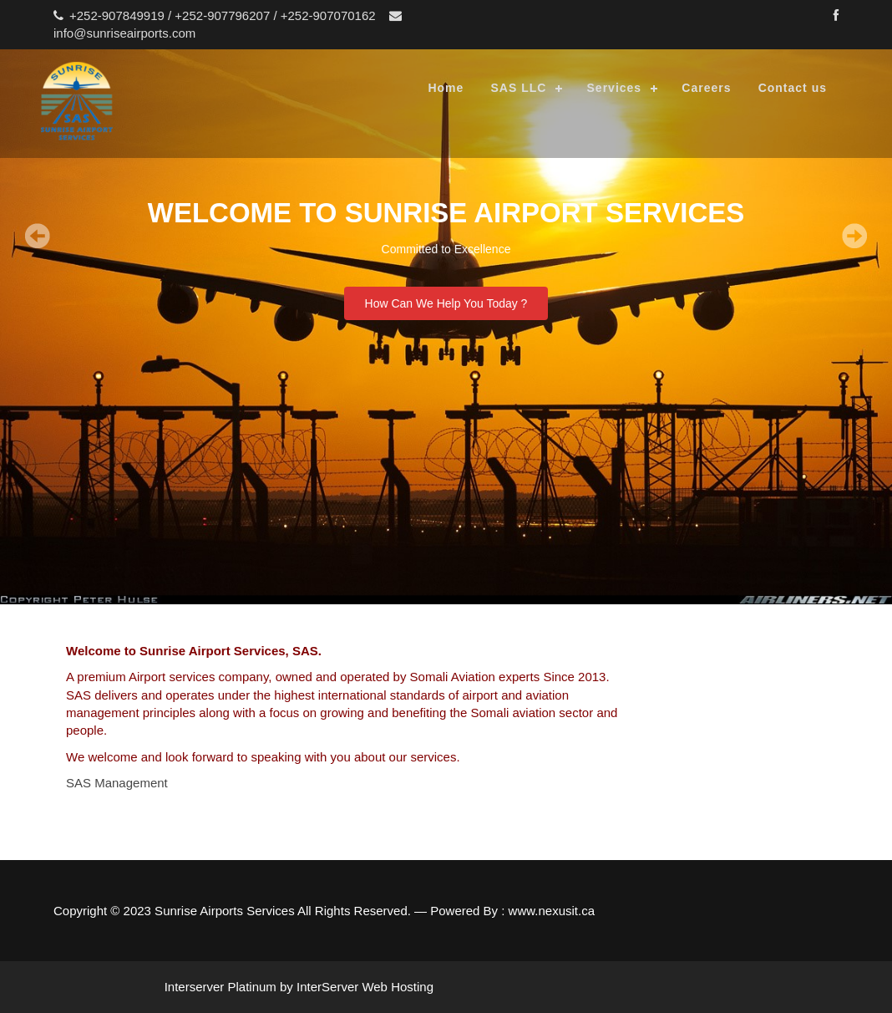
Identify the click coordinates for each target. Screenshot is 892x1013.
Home (446, 87)
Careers (706, 87)
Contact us (792, 87)
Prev (25, 235)
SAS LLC (518, 87)
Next (867, 235)
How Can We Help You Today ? (446, 303)
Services (614, 87)
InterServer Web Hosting (364, 987)
